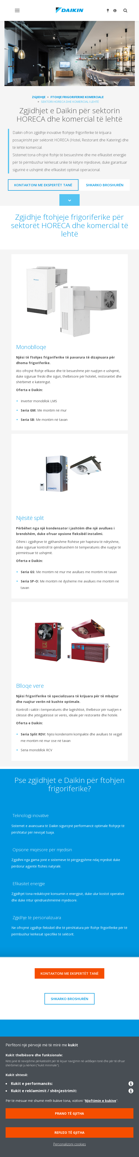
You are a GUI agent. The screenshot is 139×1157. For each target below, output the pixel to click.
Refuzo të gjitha (69, 1132)
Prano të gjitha (69, 1113)
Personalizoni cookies (69, 1144)
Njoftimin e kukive (100, 1100)
